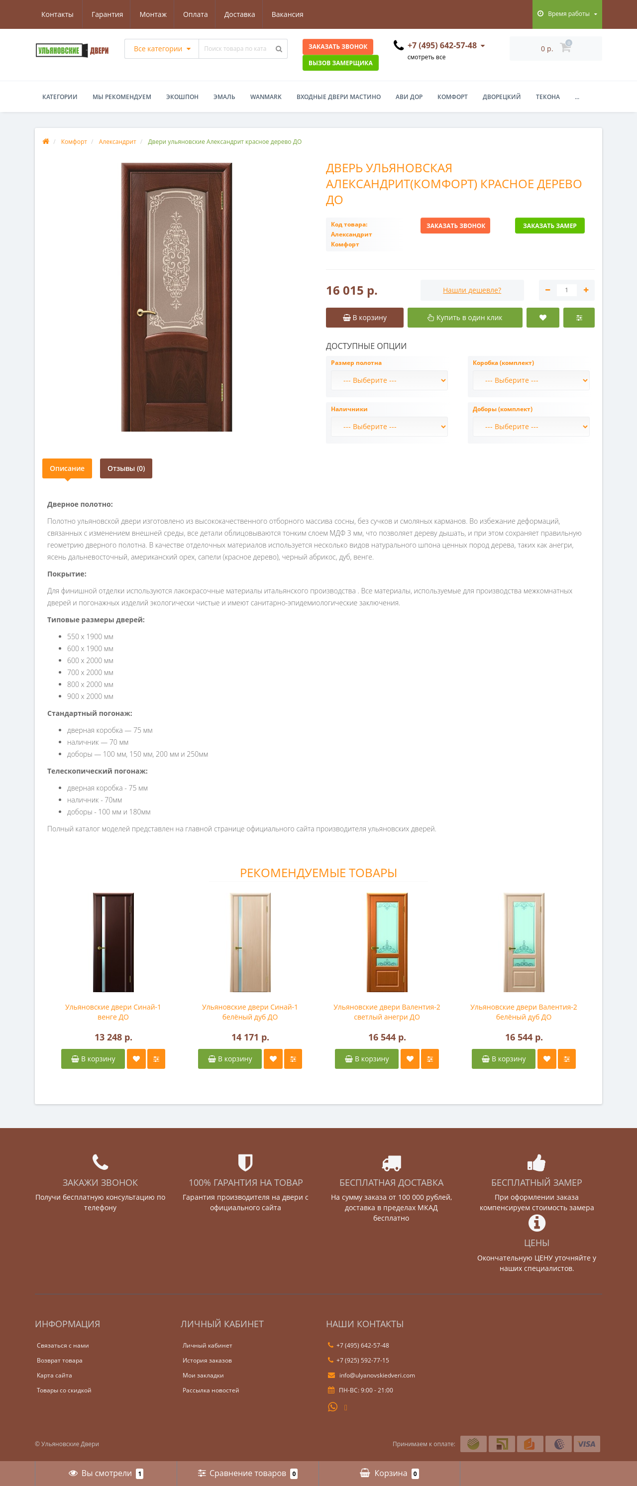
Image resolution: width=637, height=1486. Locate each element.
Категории (60, 97)
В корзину (93, 1058)
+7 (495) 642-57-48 (358, 1345)
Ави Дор (409, 97)
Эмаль (224, 97)
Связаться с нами (63, 1345)
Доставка (194, 14)
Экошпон (182, 97)
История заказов (207, 1360)
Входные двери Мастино (339, 97)
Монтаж (104, 14)
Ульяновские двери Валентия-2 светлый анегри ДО (386, 1012)
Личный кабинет (207, 1345)
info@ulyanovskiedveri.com (371, 1375)
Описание (67, 468)
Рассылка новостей (211, 1390)
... (577, 97)
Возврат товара (60, 1360)
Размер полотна (356, 362)
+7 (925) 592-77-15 (358, 1360)
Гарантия (57, 14)
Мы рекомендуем (122, 97)
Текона (548, 97)
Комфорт (452, 97)
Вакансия (243, 14)
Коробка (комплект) (503, 362)
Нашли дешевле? (472, 290)
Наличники (349, 409)
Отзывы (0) (126, 468)
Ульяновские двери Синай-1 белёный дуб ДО (250, 1012)
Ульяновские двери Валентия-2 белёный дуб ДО (523, 1012)
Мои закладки (203, 1375)
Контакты (294, 14)
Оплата (148, 14)
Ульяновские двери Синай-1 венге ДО (113, 1012)
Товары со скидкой (64, 1390)
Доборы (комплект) (502, 409)
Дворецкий (502, 97)
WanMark (266, 97)
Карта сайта (54, 1375)
